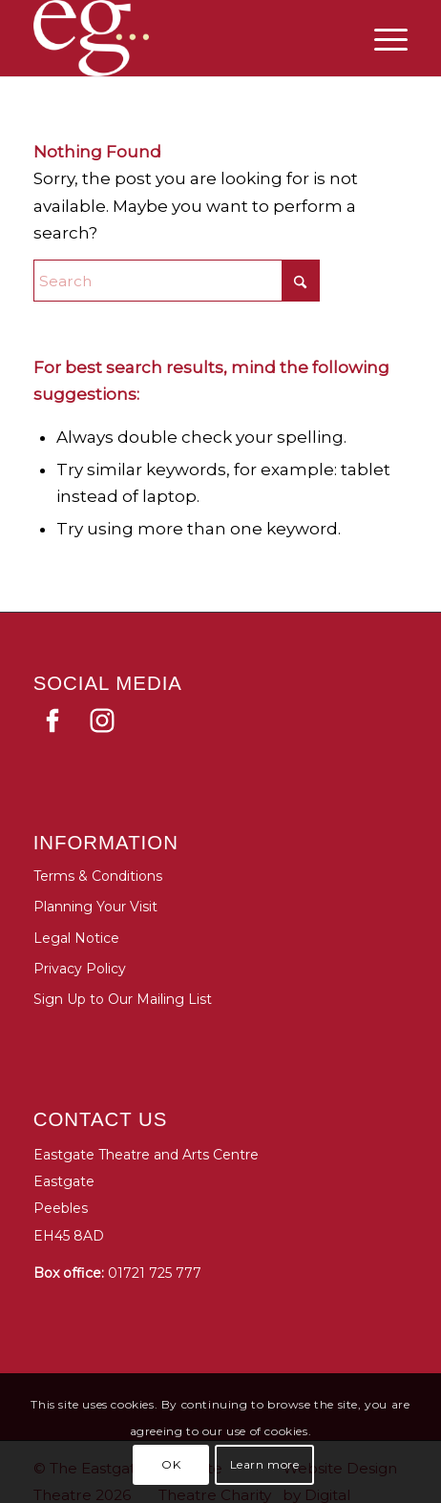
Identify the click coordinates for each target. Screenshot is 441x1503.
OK (170, 1464)
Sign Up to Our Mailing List (122, 999)
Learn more (265, 1464)
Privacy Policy (79, 968)
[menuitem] (381, 38)
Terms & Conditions (97, 876)
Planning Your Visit (95, 906)
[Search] (176, 281)
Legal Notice (76, 938)
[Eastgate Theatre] (105, 38)
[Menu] (381, 38)
